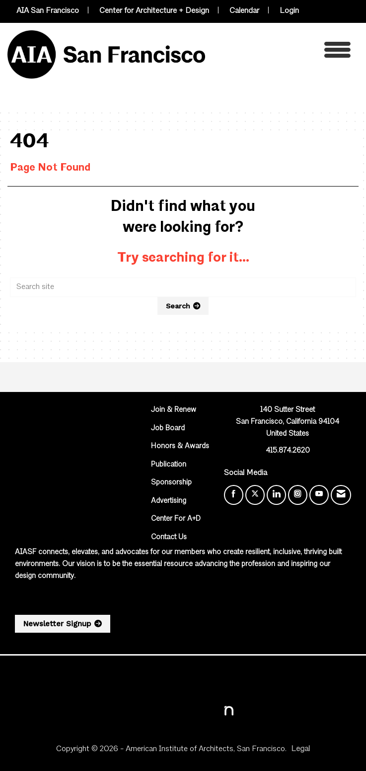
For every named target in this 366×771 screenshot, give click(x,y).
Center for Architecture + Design (154, 11)
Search (178, 306)
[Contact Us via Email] (341, 495)
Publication (168, 465)
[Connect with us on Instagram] (297, 495)
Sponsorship (171, 482)
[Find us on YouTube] (319, 495)
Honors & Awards (180, 446)
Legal (300, 749)
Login (289, 11)
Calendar (244, 11)
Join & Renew (173, 410)
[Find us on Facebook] (233, 495)
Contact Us (169, 537)
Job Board (168, 428)
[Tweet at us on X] (255, 495)
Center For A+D (176, 519)
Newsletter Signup (57, 623)
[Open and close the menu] (280, 52)
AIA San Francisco (47, 11)
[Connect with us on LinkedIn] (276, 495)
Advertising (168, 501)
